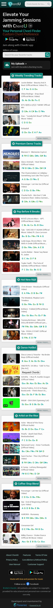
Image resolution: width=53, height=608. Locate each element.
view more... (43, 138)
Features (27, 555)
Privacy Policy (12, 560)
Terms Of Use (41, 555)
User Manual (14, 564)
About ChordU (12, 555)
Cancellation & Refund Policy (34, 560)
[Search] (48, 4)
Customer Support (36, 564)
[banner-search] (47, 54)
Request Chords (30, 372)
